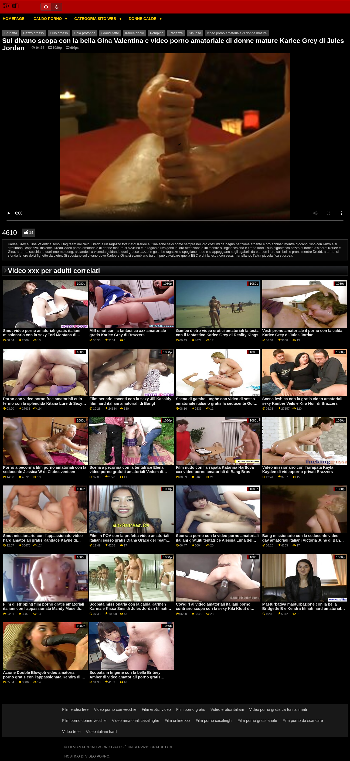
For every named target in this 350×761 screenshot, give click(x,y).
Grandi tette (110, 33)
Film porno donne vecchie (84, 720)
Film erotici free (75, 709)
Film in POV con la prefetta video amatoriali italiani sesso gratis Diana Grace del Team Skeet (129, 540)
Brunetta (10, 33)
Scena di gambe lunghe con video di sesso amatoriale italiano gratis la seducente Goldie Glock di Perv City (217, 403)
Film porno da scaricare (303, 720)
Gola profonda (84, 33)
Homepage (14, 18)
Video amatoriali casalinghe (135, 720)
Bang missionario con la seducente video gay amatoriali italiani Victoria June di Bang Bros (302, 540)
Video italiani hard (101, 731)
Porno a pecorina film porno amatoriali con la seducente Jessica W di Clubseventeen (44, 469)
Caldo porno (48, 18)
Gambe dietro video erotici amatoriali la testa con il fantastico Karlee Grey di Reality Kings (217, 332)
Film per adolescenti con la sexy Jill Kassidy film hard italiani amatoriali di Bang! (130, 401)
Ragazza (176, 33)
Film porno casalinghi (214, 720)
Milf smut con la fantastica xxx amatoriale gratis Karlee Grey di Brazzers (127, 332)
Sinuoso (195, 33)
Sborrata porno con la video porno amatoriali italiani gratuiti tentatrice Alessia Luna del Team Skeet (217, 540)
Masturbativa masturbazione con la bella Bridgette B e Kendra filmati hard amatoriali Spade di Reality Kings (302, 608)
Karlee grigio (134, 33)
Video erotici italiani (227, 709)
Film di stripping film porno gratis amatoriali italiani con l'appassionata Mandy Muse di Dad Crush (43, 608)
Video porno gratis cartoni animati (278, 709)
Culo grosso (59, 33)
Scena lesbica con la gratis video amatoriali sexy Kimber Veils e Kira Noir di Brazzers (302, 401)
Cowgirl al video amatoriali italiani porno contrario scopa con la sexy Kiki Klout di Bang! (213, 608)
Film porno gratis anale (257, 720)
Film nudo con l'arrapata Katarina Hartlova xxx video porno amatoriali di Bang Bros (215, 469)
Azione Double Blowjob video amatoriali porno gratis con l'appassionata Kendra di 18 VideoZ (44, 677)
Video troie (71, 731)
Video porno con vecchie (115, 709)
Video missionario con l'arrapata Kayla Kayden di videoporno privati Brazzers (297, 469)
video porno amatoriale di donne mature (237, 33)
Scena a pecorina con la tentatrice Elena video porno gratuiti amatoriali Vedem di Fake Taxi (126, 471)
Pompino (156, 33)
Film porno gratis (190, 709)
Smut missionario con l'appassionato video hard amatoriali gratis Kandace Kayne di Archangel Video (43, 540)
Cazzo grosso (33, 33)
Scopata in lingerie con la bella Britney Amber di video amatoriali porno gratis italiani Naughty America (124, 677)
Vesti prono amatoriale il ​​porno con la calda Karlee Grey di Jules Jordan (302, 332)
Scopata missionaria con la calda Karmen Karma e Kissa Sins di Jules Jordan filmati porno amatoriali (128, 608)
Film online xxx (177, 720)
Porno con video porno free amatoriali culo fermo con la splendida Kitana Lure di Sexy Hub (42, 403)
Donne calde (143, 18)
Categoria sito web (95, 18)
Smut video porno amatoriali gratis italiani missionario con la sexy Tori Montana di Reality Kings (41, 335)
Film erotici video (156, 709)
